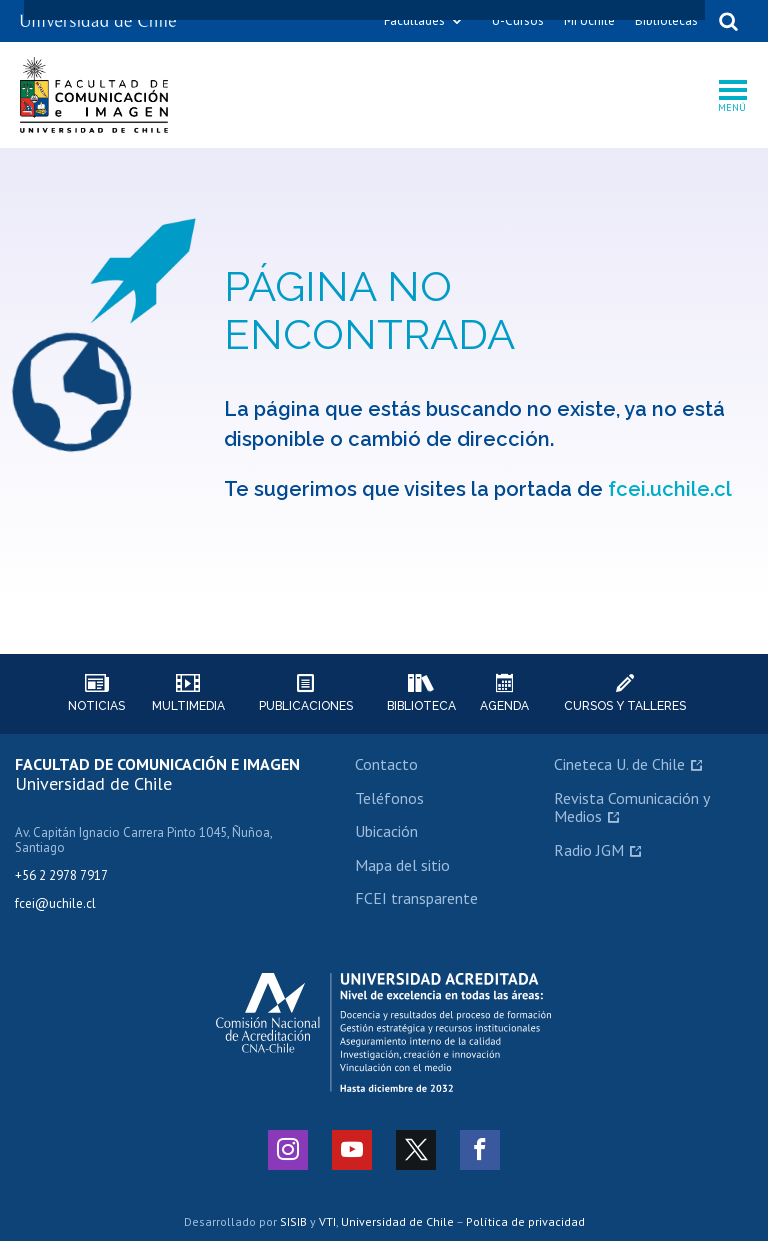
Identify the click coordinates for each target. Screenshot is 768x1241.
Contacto (386, 764)
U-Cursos (518, 20)
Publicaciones (306, 693)
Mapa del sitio (402, 865)
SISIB (293, 1221)
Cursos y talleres (625, 693)
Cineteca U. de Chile (619, 764)
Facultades (414, 20)
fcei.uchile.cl (670, 489)
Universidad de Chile (397, 1221)
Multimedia (188, 693)
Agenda (504, 693)
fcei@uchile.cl (55, 903)
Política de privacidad (525, 1221)
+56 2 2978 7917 (61, 875)
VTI (327, 1221)
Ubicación (386, 831)
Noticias (96, 693)
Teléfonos (389, 798)
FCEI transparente (416, 898)
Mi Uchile (589, 20)
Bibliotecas (666, 20)
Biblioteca (421, 693)
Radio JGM (589, 850)
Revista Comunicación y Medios (631, 807)
